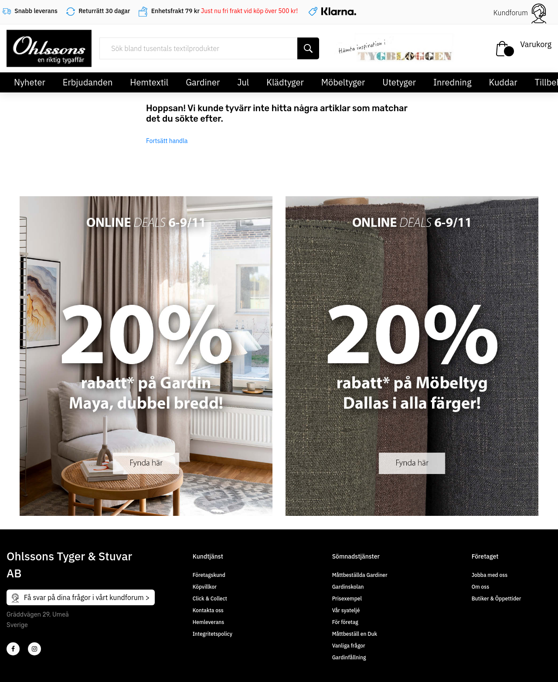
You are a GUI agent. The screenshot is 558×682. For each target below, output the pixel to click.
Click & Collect (210, 598)
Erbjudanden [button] (88, 82)
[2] (13, 649)
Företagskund (209, 575)
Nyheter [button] (29, 82)
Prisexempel (347, 598)
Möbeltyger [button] (343, 82)
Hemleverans (208, 622)
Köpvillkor (205, 586)
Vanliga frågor (348, 645)
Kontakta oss (208, 610)
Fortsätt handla (167, 141)
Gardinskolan (348, 586)
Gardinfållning (349, 657)
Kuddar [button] (503, 82)
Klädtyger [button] (285, 82)
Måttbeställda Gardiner (360, 575)
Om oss (480, 586)
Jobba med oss (489, 575)
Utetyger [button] (399, 82)
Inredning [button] (452, 82)
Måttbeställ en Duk (354, 634)
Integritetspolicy (212, 634)
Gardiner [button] (203, 82)
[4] (34, 649)
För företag (345, 622)
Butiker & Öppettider (496, 598)
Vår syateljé (346, 610)
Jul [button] (243, 82)
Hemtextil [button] (149, 82)
